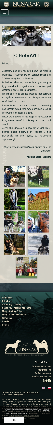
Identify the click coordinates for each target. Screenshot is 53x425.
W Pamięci (7, 318)
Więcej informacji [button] (20, 413)
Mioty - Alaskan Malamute (14, 314)
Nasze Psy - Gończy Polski (14, 304)
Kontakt (5, 324)
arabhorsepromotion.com (31, 392)
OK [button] (14, 420)
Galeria (5, 321)
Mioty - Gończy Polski (12, 311)
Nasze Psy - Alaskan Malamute (16, 308)
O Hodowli (7, 301)
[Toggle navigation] (4, 12)
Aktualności (7, 297)
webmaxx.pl (17, 392)
